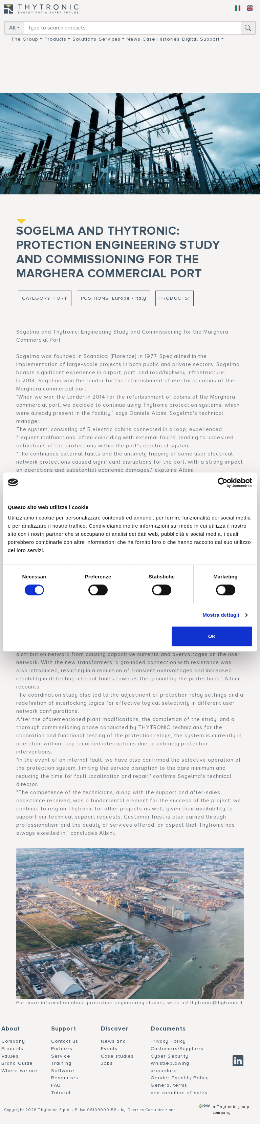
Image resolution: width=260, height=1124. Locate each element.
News (133, 39)
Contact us (64, 1041)
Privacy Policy (168, 1041)
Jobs (107, 1063)
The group (25, 39)
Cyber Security (170, 1056)
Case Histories (161, 39)
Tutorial (61, 1093)
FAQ (56, 1085)
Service (60, 1056)
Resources (64, 1078)
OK (212, 636)
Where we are (19, 1071)
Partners (61, 1049)
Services (110, 39)
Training (61, 1063)
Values (10, 1056)
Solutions (84, 39)
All (12, 27)
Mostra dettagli (220, 615)
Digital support (201, 39)
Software (62, 1071)
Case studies (117, 1056)
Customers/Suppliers (177, 1049)
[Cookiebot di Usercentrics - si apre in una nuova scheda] (222, 483)
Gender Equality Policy (180, 1078)
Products (56, 39)
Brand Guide (17, 1063)
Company (13, 1041)
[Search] (132, 28)
